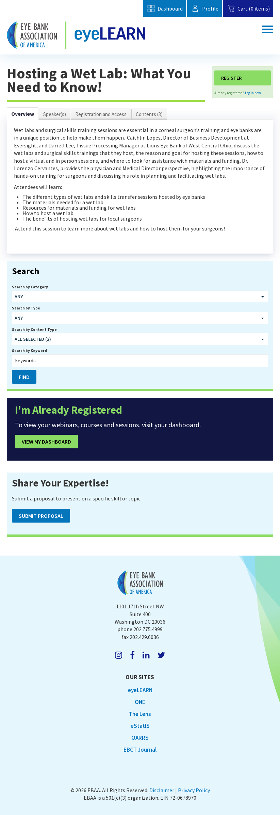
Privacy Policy (194, 790)
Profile (204, 8)
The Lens (140, 714)
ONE (140, 702)
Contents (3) (149, 114)
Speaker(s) (54, 114)
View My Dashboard (46, 441)
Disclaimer (161, 790)
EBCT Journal (140, 749)
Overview (22, 113)
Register (231, 78)
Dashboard (164, 8)
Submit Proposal (41, 515)
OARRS (140, 737)
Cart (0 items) (248, 8)
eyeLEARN (140, 690)
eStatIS (140, 726)
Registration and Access (101, 114)
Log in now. (253, 93)
